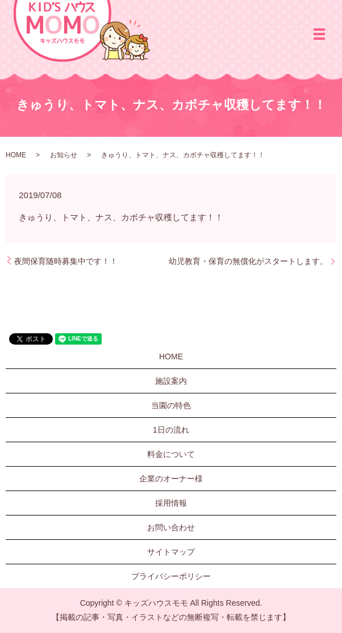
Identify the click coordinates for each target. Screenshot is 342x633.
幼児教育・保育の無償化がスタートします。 (248, 261)
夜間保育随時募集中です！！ (66, 261)
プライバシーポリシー (171, 576)
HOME (16, 155)
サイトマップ (171, 551)
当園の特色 (171, 405)
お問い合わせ (171, 527)
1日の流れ (171, 429)
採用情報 (171, 503)
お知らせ (63, 155)
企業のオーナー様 (171, 478)
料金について (171, 454)
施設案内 (171, 380)
